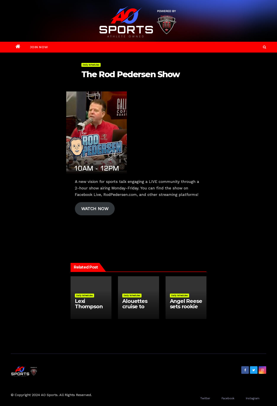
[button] (264, 47)
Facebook (227, 398)
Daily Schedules (91, 65)
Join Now (39, 47)
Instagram (252, 398)
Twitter (205, 398)
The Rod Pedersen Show (130, 74)
